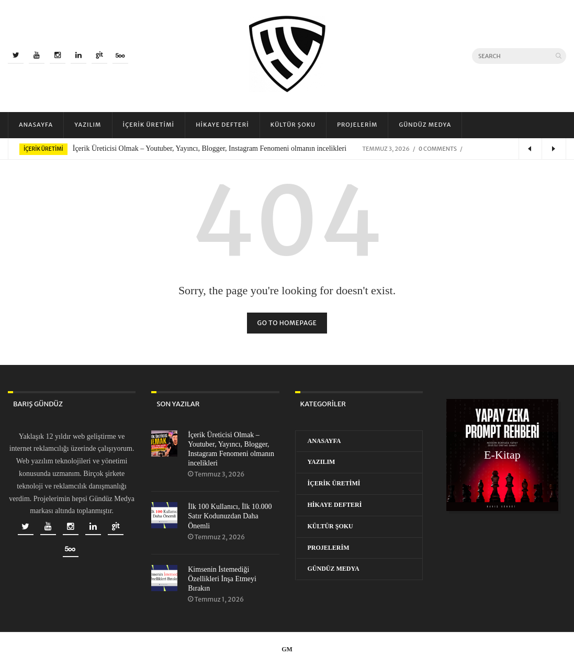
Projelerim (357, 124)
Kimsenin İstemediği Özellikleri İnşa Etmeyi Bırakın (222, 578)
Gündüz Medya (425, 124)
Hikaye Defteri (222, 124)
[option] (287, 148)
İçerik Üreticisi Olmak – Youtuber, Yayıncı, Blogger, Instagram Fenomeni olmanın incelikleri (209, 148)
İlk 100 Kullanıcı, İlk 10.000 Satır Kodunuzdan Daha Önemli (230, 516)
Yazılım (87, 124)
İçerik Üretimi (149, 124)
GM (287, 649)
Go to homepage (287, 323)
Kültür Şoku (293, 124)
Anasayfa (36, 124)
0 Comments (438, 148)
